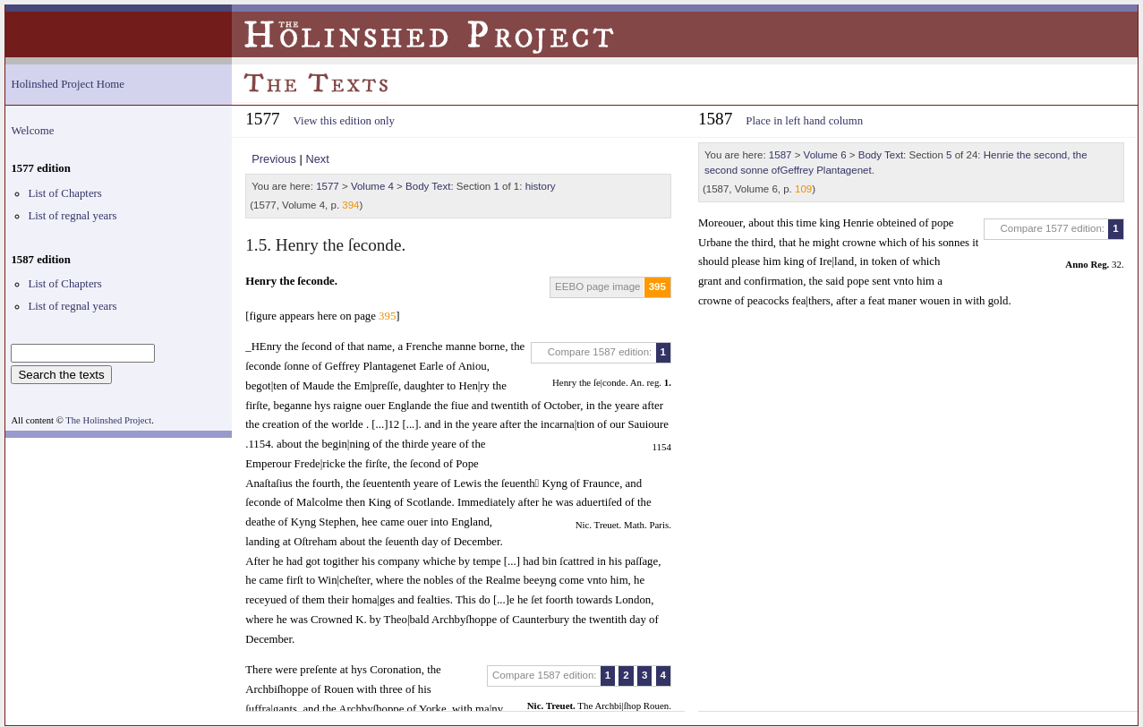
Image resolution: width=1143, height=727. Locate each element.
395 (657, 286)
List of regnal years (72, 216)
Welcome (32, 130)
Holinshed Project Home (67, 84)
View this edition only (344, 121)
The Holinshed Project (108, 420)
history (540, 186)
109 (803, 189)
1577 (327, 186)
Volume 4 (372, 186)
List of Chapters (64, 193)
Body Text (427, 186)
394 (350, 205)
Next (316, 159)
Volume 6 (825, 155)
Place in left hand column (804, 121)
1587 (780, 155)
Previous (274, 159)
